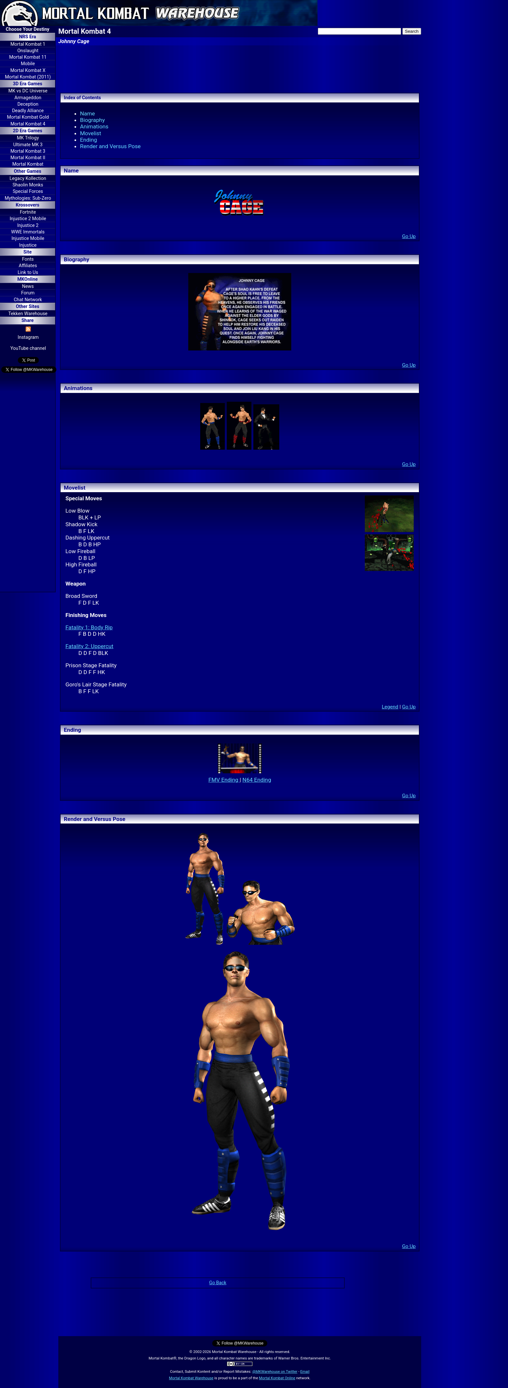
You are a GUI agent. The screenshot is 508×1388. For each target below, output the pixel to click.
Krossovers (28, 205)
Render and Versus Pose (110, 146)
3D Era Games (27, 84)
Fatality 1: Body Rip (89, 627)
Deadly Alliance (28, 110)
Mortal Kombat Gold (28, 117)
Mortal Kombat (27, 164)
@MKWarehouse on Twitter (274, 1371)
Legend (390, 707)
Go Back (217, 1283)
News (28, 286)
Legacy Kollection (28, 178)
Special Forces (28, 191)
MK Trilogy (28, 138)
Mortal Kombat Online (277, 1378)
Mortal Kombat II (27, 157)
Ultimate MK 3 (28, 145)
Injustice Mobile (27, 238)
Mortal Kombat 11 (28, 57)
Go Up (409, 236)
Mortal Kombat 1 (27, 44)
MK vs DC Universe (28, 91)
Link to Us (27, 272)
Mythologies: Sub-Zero (28, 198)
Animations (94, 126)
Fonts (28, 259)
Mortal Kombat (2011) (28, 77)
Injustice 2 (28, 225)
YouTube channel (28, 348)
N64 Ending (256, 780)
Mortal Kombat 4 (27, 124)
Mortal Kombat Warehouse (191, 1378)
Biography (92, 120)
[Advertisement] (27, 483)
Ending (88, 139)
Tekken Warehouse (28, 313)
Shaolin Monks (28, 185)
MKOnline (27, 279)
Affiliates (28, 265)
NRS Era (27, 37)
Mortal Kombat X (27, 70)
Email (305, 1371)
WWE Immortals (27, 232)
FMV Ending (224, 780)
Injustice (28, 245)
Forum (27, 293)
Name (87, 113)
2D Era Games (27, 131)
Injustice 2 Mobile (28, 218)
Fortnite (28, 212)
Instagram (28, 337)
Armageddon (28, 98)
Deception (28, 104)
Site (27, 252)
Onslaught (27, 50)
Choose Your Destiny (27, 29)
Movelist (90, 133)
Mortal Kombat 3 (27, 151)
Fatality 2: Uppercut (89, 646)
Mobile (28, 63)
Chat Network (28, 300)
